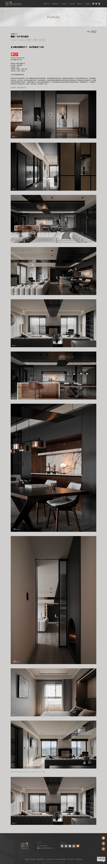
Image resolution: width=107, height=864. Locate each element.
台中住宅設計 (70, 859)
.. (58, 862)
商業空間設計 (40, 859)
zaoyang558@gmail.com (47, 848)
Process (64, 3)
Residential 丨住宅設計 (25, 40)
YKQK (48, 862)
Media (79, 3)
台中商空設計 (78, 859)
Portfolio (55, 3)
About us (46, 3)
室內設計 (27, 859)
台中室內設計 (49, 859)
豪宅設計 (33, 859)
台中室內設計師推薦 (59, 859)
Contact (87, 3)
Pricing (72, 3)
